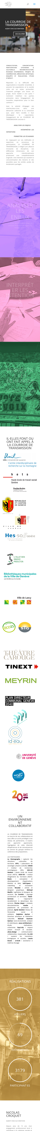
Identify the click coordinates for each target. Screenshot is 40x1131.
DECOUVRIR (20, 34)
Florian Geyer (19, 903)
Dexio (9, 879)
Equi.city (20, 927)
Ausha (25, 905)
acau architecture (25, 923)
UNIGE (30, 866)
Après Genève (19, 910)
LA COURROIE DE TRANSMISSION (18, 23)
